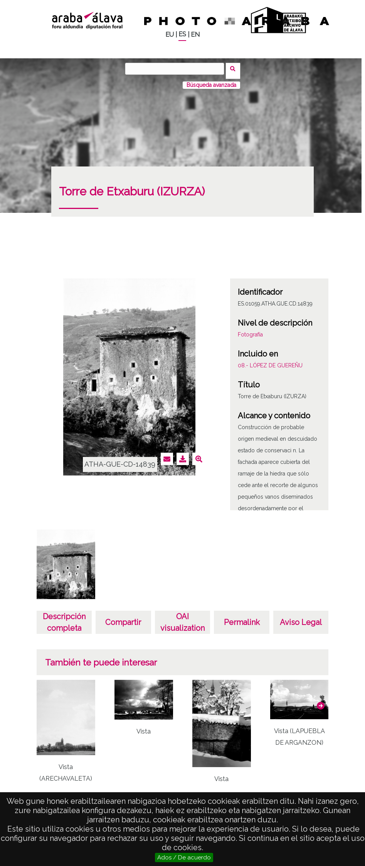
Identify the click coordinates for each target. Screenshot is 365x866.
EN (195, 34)
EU (169, 34)
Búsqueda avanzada (211, 81)
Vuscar (235, 68)
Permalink (242, 618)
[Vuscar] (177, 69)
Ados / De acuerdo (184, 857)
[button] (321, 701)
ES (182, 34)
